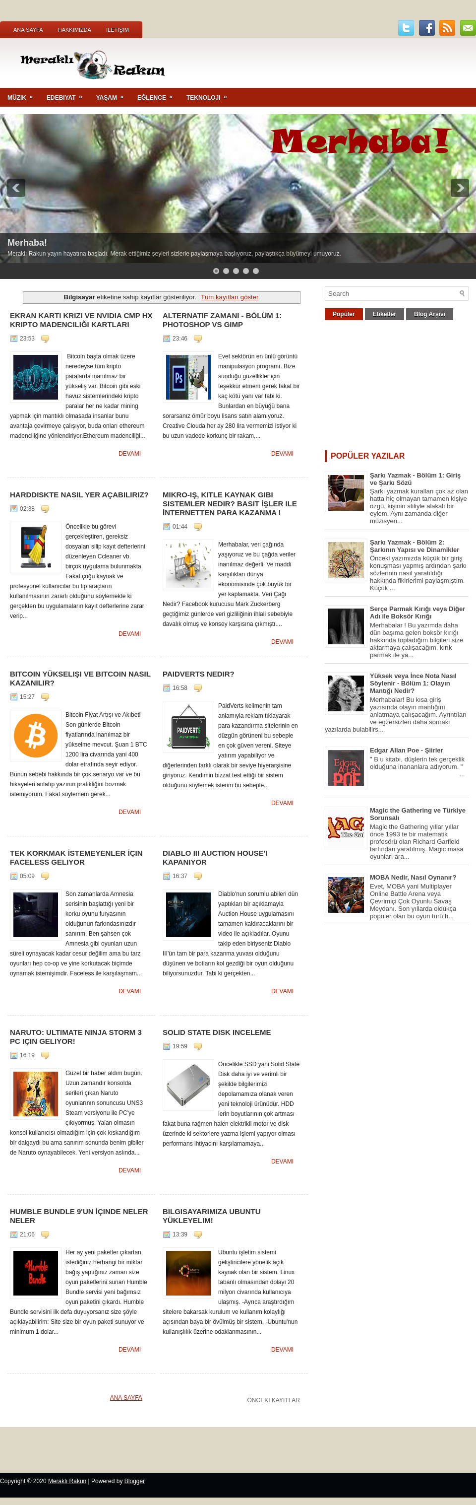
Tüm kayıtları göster (230, 297)
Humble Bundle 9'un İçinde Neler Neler (79, 1216)
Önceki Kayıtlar (273, 1400)
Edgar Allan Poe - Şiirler (406, 750)
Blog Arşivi (429, 314)
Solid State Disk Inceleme (217, 1032)
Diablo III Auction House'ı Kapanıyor (215, 857)
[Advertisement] (397, 388)
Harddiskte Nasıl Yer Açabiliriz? (79, 494)
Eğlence (158, 94)
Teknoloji (210, 94)
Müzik (23, 94)
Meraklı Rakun (67, 1481)
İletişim (117, 30)
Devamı (130, 453)
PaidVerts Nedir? (199, 674)
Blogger (134, 1481)
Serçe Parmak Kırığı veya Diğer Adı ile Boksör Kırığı (417, 612)
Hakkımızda (74, 30)
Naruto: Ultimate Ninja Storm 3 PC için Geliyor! (76, 1036)
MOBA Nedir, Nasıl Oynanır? (413, 877)
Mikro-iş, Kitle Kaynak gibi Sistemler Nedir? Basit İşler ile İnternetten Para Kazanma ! (230, 503)
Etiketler (384, 314)
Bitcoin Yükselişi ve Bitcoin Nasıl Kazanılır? (80, 678)
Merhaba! (27, 243)
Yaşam (113, 94)
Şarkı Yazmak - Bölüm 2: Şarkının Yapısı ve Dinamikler (414, 546)
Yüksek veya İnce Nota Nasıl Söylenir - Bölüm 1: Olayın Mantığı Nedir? (413, 683)
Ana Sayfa (28, 30)
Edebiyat (68, 94)
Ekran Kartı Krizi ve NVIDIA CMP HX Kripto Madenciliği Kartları (81, 320)
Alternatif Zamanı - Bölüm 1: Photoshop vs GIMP (222, 320)
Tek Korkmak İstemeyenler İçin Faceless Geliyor (76, 857)
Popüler (344, 314)
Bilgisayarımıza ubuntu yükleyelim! (212, 1216)
